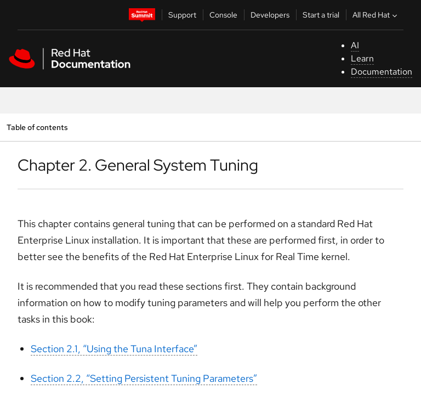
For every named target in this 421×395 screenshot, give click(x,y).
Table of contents (37, 127)
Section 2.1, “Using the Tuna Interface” (114, 348)
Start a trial (321, 15)
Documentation (381, 71)
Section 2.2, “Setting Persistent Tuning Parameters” (144, 378)
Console (223, 15)
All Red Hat (376, 15)
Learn (362, 58)
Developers (270, 15)
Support (182, 15)
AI (355, 45)
